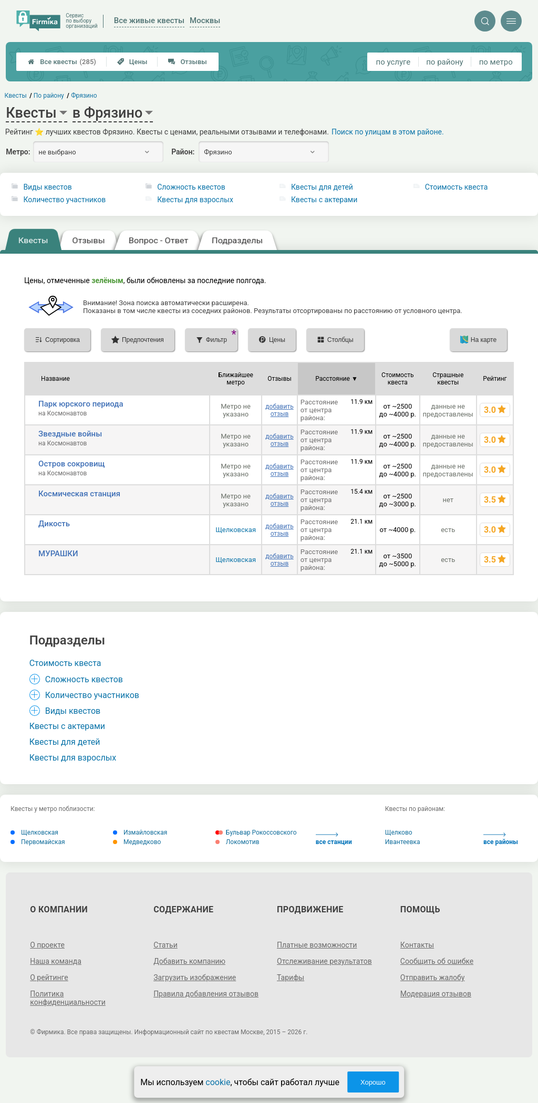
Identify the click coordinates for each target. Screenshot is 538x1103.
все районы (500, 839)
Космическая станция (79, 493)
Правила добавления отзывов (205, 994)
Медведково (137, 842)
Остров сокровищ (71, 464)
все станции (334, 839)
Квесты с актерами (324, 199)
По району (49, 95)
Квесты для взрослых (195, 199)
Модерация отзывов (435, 994)
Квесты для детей (322, 187)
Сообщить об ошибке (436, 961)
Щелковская (235, 530)
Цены (132, 62)
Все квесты (62, 62)
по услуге (393, 62)
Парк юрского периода (80, 404)
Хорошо (373, 1082)
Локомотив (237, 842)
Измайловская (140, 832)
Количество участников (64, 199)
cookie (217, 1082)
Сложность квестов (191, 187)
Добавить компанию (189, 961)
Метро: (18, 152)
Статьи (165, 945)
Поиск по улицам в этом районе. (388, 132)
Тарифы (290, 977)
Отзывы (187, 62)
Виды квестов (47, 187)
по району (444, 62)
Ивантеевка (402, 842)
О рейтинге (49, 977)
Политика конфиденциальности (68, 998)
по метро (496, 62)
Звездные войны (70, 434)
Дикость (54, 523)
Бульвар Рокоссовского (256, 832)
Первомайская (38, 842)
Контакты (417, 945)
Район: (182, 152)
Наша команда (55, 961)
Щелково (398, 832)
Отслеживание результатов (324, 961)
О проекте (47, 945)
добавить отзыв (279, 410)
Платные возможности (317, 945)
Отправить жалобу (432, 977)
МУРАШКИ (58, 553)
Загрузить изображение (194, 977)
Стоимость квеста (456, 187)
